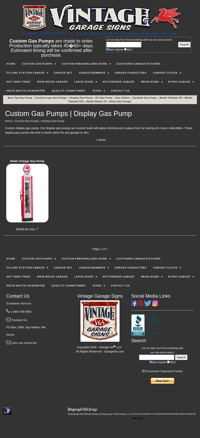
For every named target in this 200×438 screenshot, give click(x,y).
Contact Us (16, 320)
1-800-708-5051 (19, 311)
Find (127, 39)
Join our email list (21, 342)
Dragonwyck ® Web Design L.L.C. (116, 414)
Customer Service (18, 303)
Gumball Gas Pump (145, 97)
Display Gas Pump (81, 97)
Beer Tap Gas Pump (20, 97)
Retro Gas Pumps (120, 101)
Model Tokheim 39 (171, 97)
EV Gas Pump (104, 97)
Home (10, 334)
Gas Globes (123, 97)
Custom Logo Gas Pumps (51, 97)
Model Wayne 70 (97, 101)
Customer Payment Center (162, 371)
